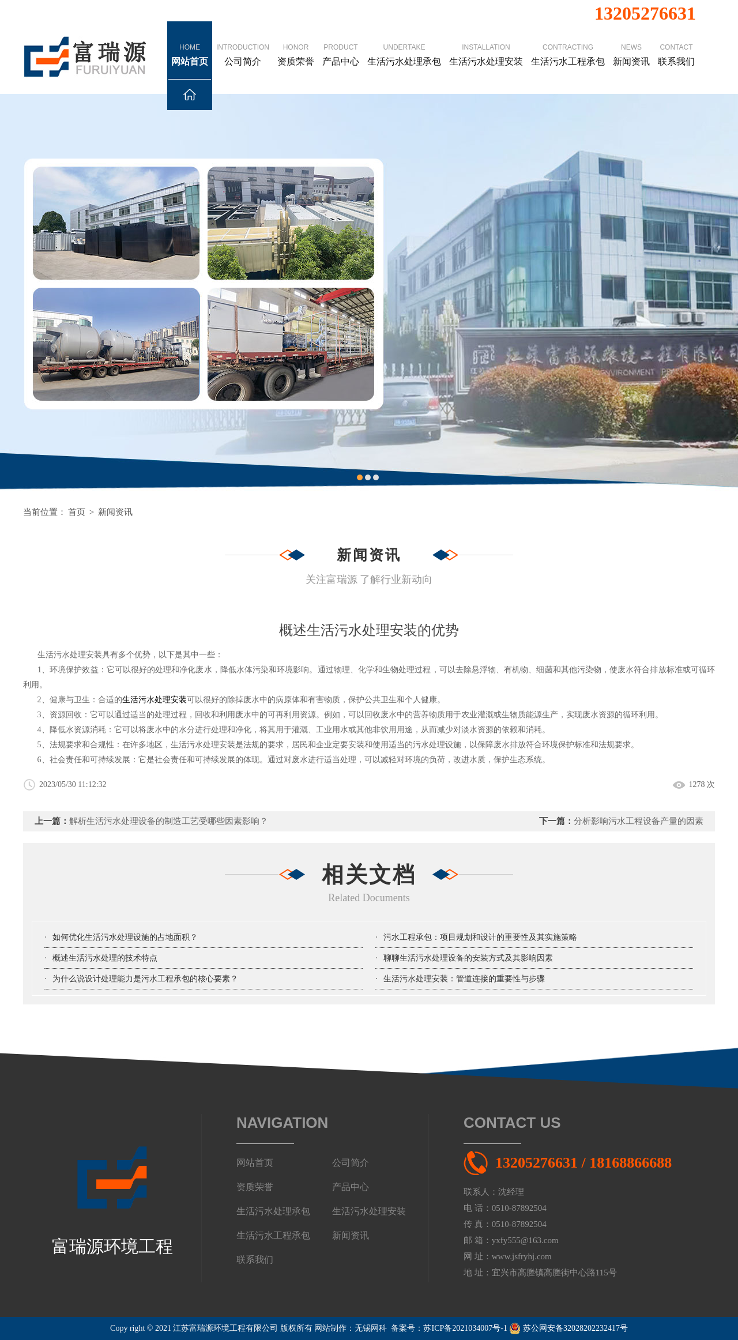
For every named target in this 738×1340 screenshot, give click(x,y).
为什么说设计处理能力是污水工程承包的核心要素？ (145, 978)
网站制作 (330, 1328)
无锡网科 (371, 1328)
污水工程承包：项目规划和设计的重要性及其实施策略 (480, 937)
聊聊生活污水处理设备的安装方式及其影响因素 (468, 958)
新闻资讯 (631, 43)
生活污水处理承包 (404, 43)
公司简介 (242, 43)
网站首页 (189, 61)
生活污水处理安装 (486, 43)
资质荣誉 (295, 43)
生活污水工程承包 (568, 43)
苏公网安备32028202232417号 (568, 1328)
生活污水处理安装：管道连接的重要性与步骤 (464, 978)
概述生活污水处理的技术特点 (104, 958)
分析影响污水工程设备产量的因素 (638, 821)
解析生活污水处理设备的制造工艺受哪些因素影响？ (168, 821)
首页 (76, 512)
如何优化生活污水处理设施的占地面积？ (125, 937)
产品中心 (340, 43)
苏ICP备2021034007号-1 (465, 1328)
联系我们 (676, 43)
